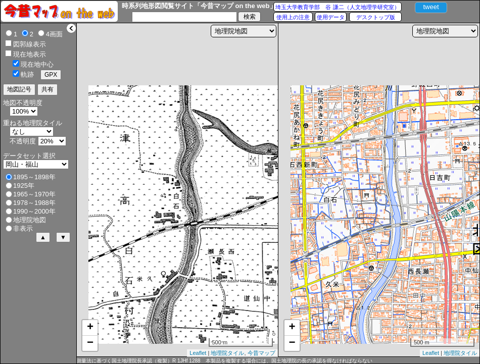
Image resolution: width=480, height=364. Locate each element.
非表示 (23, 228)
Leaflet (197, 353)
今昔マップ (261, 353)
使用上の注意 (293, 17)
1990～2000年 (34, 211)
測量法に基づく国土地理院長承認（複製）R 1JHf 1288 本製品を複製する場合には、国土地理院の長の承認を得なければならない (224, 360)
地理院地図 (29, 220)
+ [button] (90, 327)
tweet (431, 7)
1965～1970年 (34, 194)
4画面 (54, 34)
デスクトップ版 (375, 17)
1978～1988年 (34, 202)
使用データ (331, 17)
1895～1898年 (34, 177)
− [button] (90, 343)
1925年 (23, 185)
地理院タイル (227, 353)
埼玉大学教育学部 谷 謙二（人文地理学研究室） (337, 7)
